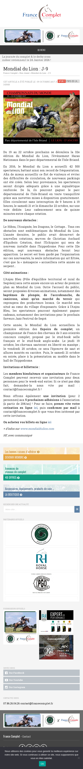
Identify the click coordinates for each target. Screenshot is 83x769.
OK (42, 764)
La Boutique (13, 494)
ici (35, 408)
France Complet (10, 73)
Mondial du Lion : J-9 (41, 73)
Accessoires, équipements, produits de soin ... (29, 489)
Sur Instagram (14, 687)
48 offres (12, 477)
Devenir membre (16, 457)
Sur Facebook (14, 673)
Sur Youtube (13, 680)
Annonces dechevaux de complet (15, 470)
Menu (41, 50)
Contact (26, 736)
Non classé (24, 73)
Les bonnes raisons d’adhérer (22, 452)
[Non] (78, 758)
